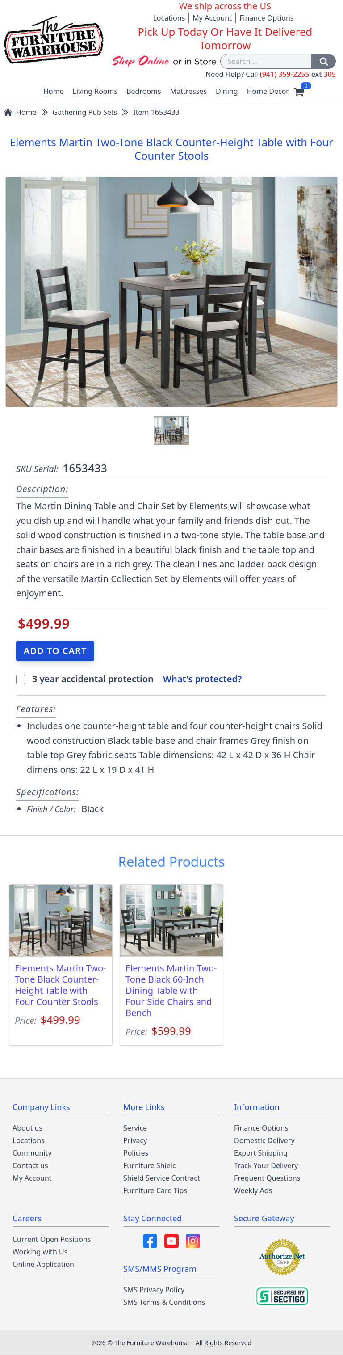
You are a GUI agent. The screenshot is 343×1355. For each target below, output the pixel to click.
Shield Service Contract (161, 1178)
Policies (135, 1153)
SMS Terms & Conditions (164, 1302)
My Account (212, 18)
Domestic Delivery (264, 1140)
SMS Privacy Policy (153, 1290)
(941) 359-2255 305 (298, 74)
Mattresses (188, 91)
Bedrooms (143, 91)
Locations (169, 18)
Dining (227, 91)
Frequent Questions (267, 1178)
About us (27, 1128)
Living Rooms (95, 91)
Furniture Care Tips (155, 1190)
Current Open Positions (52, 1239)
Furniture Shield (150, 1165)
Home (53, 91)
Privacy (135, 1140)
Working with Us (40, 1252)
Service (135, 1128)
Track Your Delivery (266, 1165)
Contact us (30, 1165)
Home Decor (268, 91)
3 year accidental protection (94, 679)
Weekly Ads (253, 1190)
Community (32, 1153)
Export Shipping (261, 1153)
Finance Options (266, 18)
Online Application (43, 1264)
